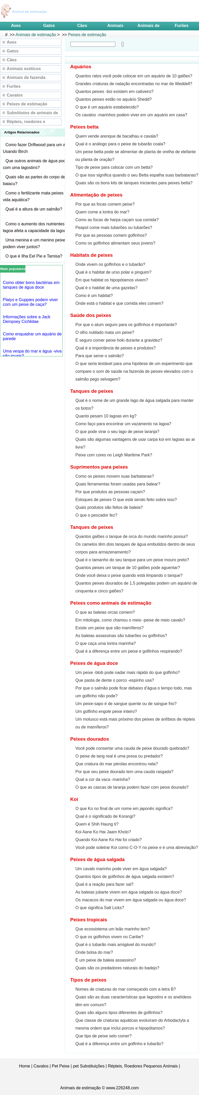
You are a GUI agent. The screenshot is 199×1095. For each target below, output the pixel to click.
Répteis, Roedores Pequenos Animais (143, 1066)
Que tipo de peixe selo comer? (103, 1036)
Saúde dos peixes (90, 315)
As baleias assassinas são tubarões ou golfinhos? (121, 635)
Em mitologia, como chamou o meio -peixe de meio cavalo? (130, 620)
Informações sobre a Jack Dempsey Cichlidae (26, 319)
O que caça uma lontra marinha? (105, 643)
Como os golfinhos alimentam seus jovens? (115, 243)
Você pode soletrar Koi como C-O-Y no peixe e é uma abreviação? (136, 847)
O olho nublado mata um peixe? (104, 332)
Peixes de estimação (87, 34)
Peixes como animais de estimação (110, 603)
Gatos (49, 25)
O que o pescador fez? (96, 515)
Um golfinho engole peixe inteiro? (106, 711)
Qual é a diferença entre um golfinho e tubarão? (119, 1044)
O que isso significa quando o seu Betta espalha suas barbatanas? (136, 175)
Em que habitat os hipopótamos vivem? (111, 280)
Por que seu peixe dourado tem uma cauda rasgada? (124, 771)
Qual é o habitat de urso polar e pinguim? (113, 272)
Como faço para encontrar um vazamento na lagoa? (123, 424)
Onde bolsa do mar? (94, 952)
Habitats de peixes (91, 255)
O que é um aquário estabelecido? (107, 107)
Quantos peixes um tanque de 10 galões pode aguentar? (127, 567)
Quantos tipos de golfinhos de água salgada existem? (124, 876)
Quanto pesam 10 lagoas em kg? (106, 416)
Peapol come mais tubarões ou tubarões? (113, 227)
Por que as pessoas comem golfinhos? (111, 235)
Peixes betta (84, 127)
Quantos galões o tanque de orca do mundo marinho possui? (131, 536)
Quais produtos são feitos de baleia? (109, 507)
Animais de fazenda (26, 77)
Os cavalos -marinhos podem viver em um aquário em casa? (131, 115)
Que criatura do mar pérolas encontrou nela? (116, 764)
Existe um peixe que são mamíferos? (109, 628)
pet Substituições (89, 1066)
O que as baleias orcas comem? (105, 612)
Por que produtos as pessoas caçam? (110, 492)
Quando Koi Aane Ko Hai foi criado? (108, 839)
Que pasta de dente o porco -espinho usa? (114, 680)
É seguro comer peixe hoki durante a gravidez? (118, 340)
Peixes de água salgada (97, 859)
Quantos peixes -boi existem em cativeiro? (114, 91)
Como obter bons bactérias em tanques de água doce (31, 284)
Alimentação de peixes (96, 195)
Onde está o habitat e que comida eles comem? (119, 303)
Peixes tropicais (88, 919)
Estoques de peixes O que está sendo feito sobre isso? (126, 499)
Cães (82, 25)
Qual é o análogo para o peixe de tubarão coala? (120, 144)
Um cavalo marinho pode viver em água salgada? (121, 869)
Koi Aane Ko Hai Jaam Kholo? (103, 832)
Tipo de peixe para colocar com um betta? (114, 167)
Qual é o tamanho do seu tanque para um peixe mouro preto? (132, 560)
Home (24, 1066)
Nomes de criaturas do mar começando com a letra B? (125, 989)
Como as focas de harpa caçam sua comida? (117, 220)
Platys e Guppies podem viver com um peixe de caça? (30, 302)
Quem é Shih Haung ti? (96, 824)
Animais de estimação (36, 34)
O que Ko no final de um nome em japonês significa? (124, 808)
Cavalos (15, 95)
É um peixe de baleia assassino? (105, 960)
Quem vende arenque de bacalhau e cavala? (116, 136)
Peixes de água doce (94, 663)
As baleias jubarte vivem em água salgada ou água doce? (128, 892)
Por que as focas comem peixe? (105, 204)
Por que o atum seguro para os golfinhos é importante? (126, 324)
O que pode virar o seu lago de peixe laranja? (117, 431)
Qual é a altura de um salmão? (33, 209)
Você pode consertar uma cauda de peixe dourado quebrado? (132, 748)
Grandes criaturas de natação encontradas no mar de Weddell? (133, 84)
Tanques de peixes (91, 391)
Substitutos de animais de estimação (32, 114)
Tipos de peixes (88, 980)
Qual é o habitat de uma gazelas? (106, 288)
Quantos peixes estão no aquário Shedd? (113, 99)
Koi (74, 799)
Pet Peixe (60, 1066)
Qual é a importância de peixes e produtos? (115, 348)
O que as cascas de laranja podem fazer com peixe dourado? (132, 787)
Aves (16, 25)
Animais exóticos (24, 68)
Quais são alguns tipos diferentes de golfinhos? (118, 1012)
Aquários (80, 66)
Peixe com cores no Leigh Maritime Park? (113, 455)
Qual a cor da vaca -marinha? (102, 779)
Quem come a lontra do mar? (102, 212)
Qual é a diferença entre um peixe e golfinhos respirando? (128, 651)
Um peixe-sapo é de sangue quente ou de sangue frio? (126, 703)
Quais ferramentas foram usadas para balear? (117, 484)
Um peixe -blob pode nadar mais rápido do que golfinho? (127, 672)
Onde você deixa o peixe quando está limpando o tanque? (129, 575)
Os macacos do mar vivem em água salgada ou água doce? (130, 900)
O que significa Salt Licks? (99, 907)
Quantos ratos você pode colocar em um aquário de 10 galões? (133, 76)
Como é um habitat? (94, 295)
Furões (181, 25)
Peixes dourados (89, 739)
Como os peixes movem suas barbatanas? (114, 476)
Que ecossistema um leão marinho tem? (112, 929)
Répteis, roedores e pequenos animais (26, 122)
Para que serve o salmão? (99, 356)
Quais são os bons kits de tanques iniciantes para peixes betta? (134, 183)
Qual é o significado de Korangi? (105, 816)
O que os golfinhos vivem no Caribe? (109, 937)
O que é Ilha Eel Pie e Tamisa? (33, 256)
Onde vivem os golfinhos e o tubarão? (110, 264)
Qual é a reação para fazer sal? (104, 884)
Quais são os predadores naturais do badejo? (117, 968)
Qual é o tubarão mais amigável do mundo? (115, 944)
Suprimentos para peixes (99, 467)
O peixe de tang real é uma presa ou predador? (119, 756)
